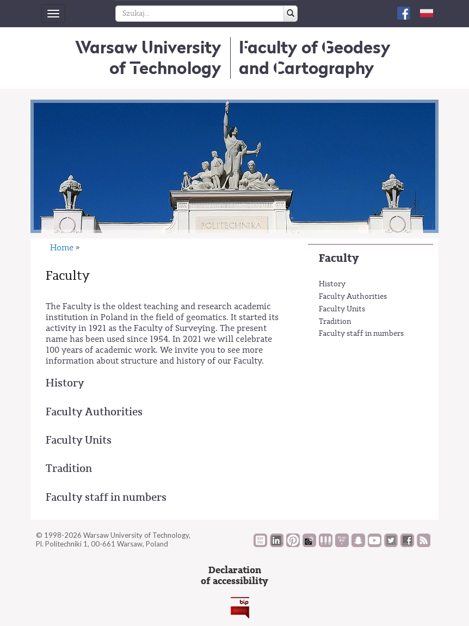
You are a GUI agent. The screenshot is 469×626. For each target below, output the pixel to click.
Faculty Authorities (353, 297)
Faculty (339, 258)
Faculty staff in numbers (361, 334)
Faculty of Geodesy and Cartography (315, 57)
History (332, 284)
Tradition (335, 322)
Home (61, 247)
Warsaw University (148, 57)
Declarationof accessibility (234, 575)
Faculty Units (342, 309)
